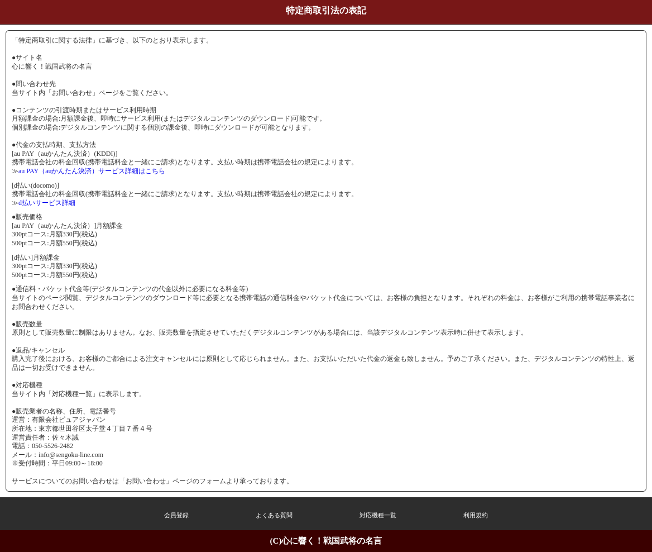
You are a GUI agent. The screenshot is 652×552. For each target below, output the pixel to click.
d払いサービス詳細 (46, 203)
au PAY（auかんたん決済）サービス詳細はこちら (91, 171)
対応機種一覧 (377, 515)
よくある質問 (274, 515)
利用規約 (475, 515)
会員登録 (176, 515)
